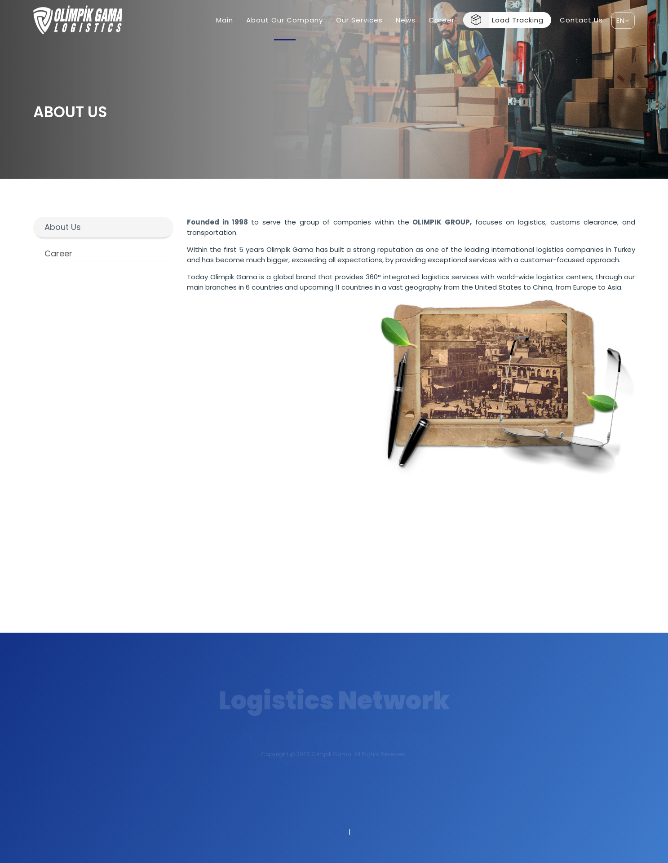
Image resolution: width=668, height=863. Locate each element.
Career (442, 20)
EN (623, 20)
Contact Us (581, 20)
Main (224, 20)
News (406, 20)
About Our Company (284, 20)
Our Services (359, 20)
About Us (62, 227)
